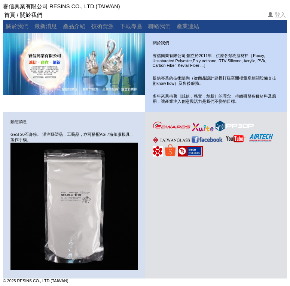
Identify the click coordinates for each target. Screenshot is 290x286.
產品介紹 (74, 26)
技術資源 (102, 26)
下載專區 (131, 26)
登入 (280, 15)
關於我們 (17, 26)
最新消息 (45, 26)
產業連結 (188, 26)
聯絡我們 (159, 26)
